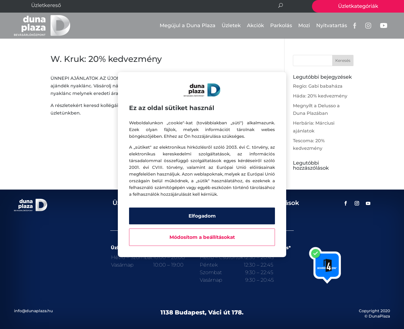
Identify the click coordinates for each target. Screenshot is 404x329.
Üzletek (231, 25)
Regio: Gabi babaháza (318, 86)
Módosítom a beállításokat (202, 237)
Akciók (255, 25)
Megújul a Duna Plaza (187, 25)
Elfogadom (202, 216)
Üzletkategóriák (358, 6)
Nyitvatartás (331, 25)
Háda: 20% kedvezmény (320, 96)
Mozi (304, 25)
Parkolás (281, 25)
